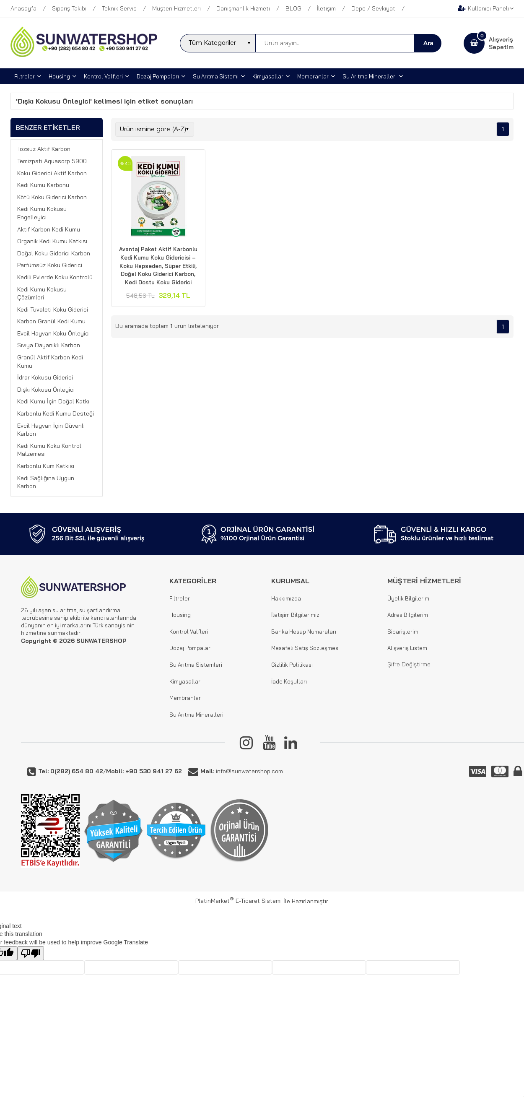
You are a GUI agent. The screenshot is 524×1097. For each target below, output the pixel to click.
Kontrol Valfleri (188, 631)
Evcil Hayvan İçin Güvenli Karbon (51, 430)
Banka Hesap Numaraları (303, 631)
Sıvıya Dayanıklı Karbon (48, 345)
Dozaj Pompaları (190, 648)
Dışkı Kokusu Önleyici (46, 389)
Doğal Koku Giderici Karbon (53, 253)
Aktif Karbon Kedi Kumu (48, 229)
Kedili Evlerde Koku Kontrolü (55, 277)
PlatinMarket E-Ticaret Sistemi (238, 901)
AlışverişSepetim (501, 43)
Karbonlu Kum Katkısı (45, 466)
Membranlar (185, 697)
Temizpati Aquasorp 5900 (52, 161)
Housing (180, 614)
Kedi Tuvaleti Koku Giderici (52, 309)
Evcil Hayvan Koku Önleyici (53, 333)
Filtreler (179, 598)
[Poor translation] (30, 953)
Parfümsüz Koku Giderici (49, 265)
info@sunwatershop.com (241, 771)
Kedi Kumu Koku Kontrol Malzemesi (49, 450)
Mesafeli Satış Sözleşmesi (305, 648)
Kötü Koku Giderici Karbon (52, 197)
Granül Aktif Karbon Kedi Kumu (50, 361)
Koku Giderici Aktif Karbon (52, 173)
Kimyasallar (184, 681)
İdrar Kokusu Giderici (45, 377)
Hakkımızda (286, 598)
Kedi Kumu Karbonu (43, 185)
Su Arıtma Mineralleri (196, 714)
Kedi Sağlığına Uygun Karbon (45, 482)
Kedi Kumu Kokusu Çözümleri (42, 294)
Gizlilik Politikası (292, 664)
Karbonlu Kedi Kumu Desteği (55, 413)
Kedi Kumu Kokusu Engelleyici (42, 213)
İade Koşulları (289, 681)
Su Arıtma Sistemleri (195, 664)
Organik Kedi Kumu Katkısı (52, 241)
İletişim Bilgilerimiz (295, 614)
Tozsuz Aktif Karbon (43, 149)
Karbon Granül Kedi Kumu (51, 321)
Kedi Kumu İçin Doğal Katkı (53, 401)
